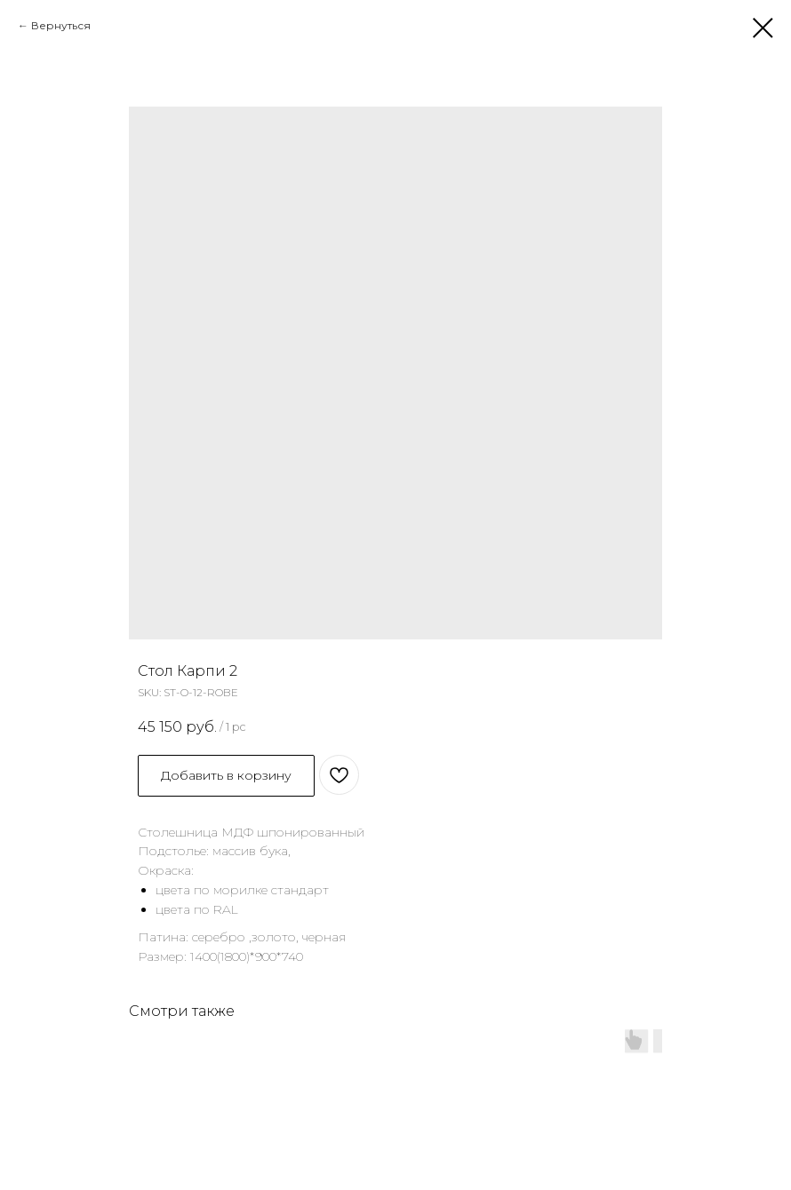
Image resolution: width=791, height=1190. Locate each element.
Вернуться (61, 25)
